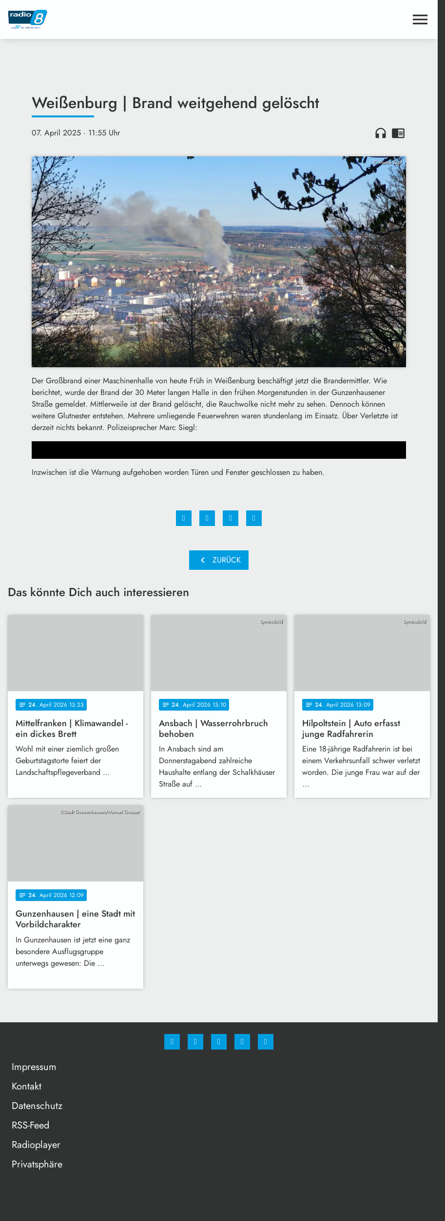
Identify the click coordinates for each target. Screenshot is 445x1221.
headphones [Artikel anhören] (380, 133)
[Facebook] (172, 1042)
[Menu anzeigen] (420, 19)
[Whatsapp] (219, 1042)
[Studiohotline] (242, 1042)
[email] (265, 1042)
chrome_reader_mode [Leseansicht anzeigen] (398, 133)
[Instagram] (195, 1042)
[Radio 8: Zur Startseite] (113, 19)
